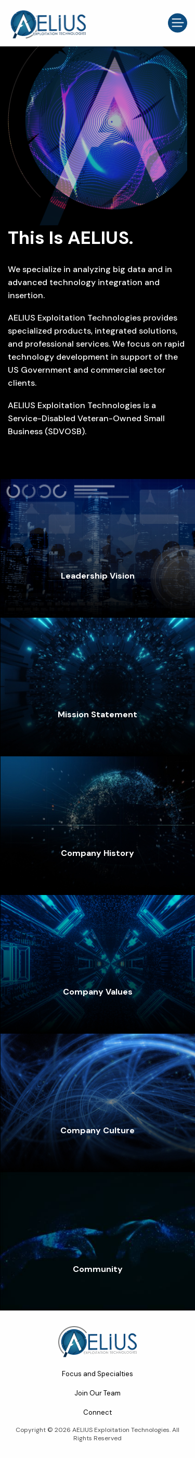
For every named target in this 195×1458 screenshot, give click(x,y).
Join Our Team (97, 1393)
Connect (97, 1412)
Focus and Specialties (97, 1373)
